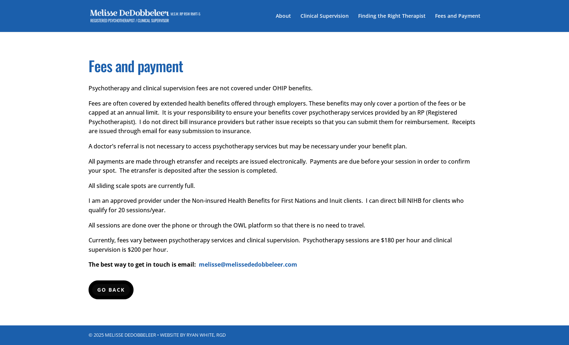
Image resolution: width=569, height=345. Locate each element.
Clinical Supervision (324, 16)
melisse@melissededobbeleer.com (248, 264)
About (283, 16)
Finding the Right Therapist (392, 16)
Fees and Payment (457, 16)
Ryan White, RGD (206, 335)
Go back (111, 289)
